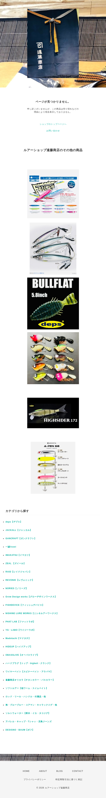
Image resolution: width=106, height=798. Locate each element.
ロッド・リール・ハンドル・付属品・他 (26, 696)
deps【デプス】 (14, 522)
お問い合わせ (53, 131)
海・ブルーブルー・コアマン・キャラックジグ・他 (31, 705)
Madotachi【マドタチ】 (18, 638)
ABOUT (43, 771)
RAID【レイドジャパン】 (18, 572)
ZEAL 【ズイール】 (16, 563)
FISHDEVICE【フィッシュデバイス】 (25, 605)
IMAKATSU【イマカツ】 (18, 555)
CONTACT (77, 771)
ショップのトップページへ (53, 124)
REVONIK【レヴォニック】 (20, 580)
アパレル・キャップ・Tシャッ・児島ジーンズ (29, 721)
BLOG (59, 771)
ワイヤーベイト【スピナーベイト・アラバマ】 (29, 671)
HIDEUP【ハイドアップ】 (19, 646)
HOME (26, 771)
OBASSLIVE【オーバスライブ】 (22, 655)
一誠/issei (11, 547)
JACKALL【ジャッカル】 (19, 530)
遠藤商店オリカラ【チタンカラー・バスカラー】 (30, 680)
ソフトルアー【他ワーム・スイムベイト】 (27, 688)
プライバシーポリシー (35, 779)
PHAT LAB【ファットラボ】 (20, 621)
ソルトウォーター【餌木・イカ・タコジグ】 (28, 713)
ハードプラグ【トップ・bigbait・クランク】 (29, 663)
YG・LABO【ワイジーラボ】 (21, 630)
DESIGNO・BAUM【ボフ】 (20, 730)
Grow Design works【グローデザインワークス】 (31, 597)
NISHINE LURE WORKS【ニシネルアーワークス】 (32, 613)
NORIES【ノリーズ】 (17, 588)
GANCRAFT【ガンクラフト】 (21, 538)
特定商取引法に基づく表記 (68, 779)
